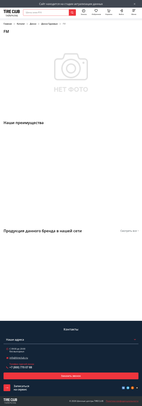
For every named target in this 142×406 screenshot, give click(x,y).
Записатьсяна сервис (21, 387)
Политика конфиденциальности (122, 401)
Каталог (21, 23)
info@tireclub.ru (18, 357)
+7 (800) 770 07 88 (20, 367)
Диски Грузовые (49, 23)
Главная (8, 23)
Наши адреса (15, 339)
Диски (33, 23)
